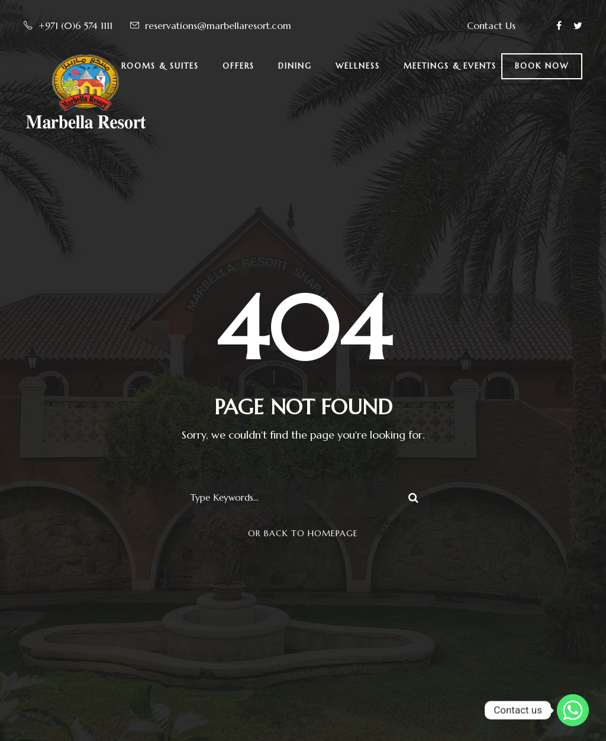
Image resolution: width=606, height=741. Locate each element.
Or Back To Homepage (303, 533)
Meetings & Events (450, 66)
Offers (238, 66)
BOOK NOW (542, 66)
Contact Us (491, 25)
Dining (295, 66)
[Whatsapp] (573, 710)
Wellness (358, 66)
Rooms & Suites (160, 66)
